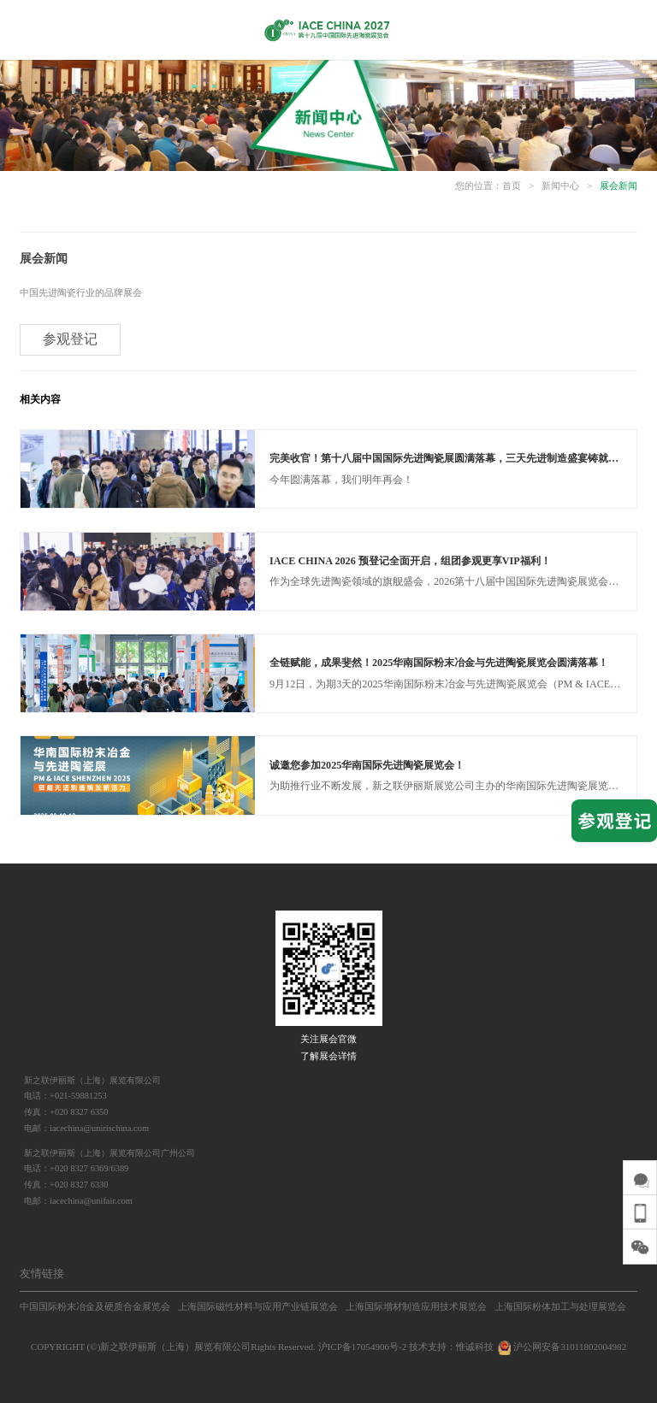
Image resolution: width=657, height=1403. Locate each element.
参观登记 (70, 339)
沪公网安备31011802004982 (561, 1346)
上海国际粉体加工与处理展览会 (560, 1306)
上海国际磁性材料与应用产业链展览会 (258, 1306)
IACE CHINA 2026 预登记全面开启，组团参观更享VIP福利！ (410, 561)
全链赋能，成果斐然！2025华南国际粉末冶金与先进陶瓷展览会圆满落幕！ (438, 663)
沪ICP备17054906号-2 (362, 1346)
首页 (511, 185)
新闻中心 (560, 185)
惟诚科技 (475, 1346)
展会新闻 (618, 185)
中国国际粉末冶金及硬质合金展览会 (95, 1306)
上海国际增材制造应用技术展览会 (416, 1306)
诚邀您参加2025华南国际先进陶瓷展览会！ (367, 765)
